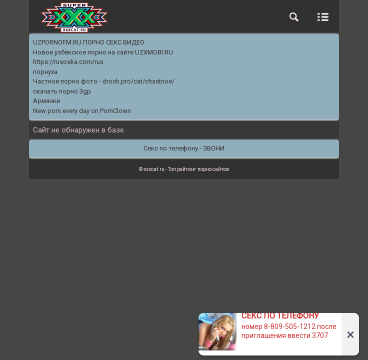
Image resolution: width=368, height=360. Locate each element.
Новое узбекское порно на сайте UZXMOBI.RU (103, 52)
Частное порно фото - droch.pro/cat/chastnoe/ (103, 81)
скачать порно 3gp (62, 91)
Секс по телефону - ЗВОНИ (184, 148)
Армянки (46, 100)
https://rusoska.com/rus (68, 62)
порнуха (45, 72)
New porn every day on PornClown (82, 110)
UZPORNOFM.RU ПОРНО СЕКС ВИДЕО (88, 42)
